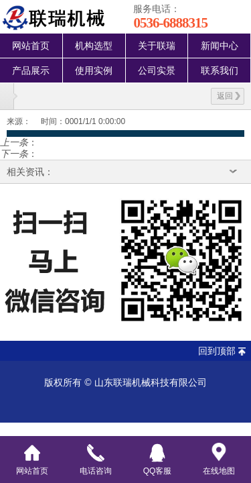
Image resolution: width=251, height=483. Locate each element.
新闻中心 (219, 45)
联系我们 (219, 70)
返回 (228, 96)
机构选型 (93, 45)
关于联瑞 (156, 45)
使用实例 (93, 70)
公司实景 (156, 70)
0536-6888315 (170, 23)
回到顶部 (217, 350)
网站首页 (31, 45)
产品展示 (31, 70)
